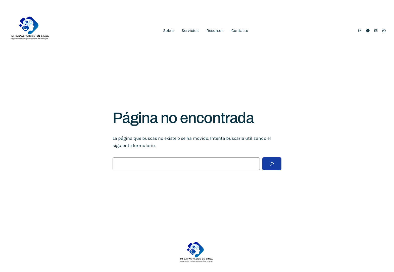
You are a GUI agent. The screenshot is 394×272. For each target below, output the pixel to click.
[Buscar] (271, 163)
